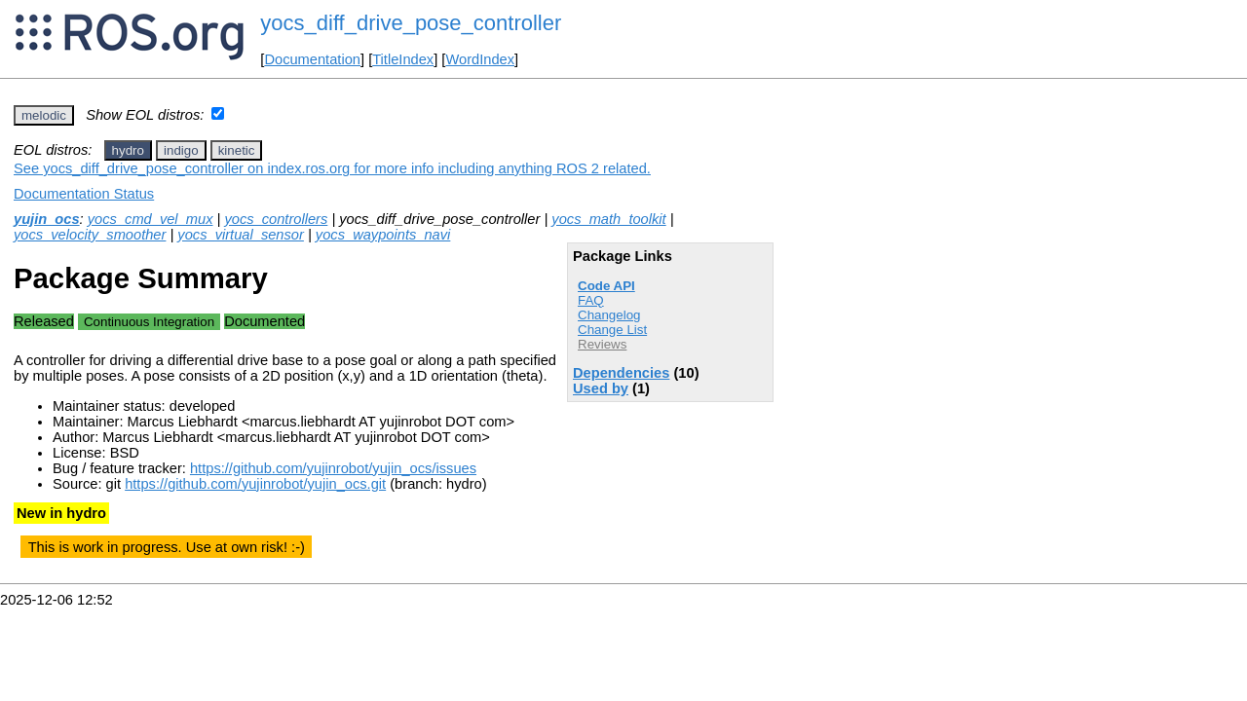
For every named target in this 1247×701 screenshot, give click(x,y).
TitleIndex (403, 59)
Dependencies (621, 373)
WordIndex (479, 59)
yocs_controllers (275, 219)
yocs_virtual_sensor (240, 234)
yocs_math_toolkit (608, 219)
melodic (43, 115)
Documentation (312, 59)
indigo (181, 150)
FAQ (591, 300)
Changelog (609, 315)
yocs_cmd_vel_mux (150, 219)
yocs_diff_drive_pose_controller (410, 23)
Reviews (602, 344)
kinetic (236, 150)
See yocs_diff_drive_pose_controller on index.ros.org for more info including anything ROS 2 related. (332, 168)
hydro (128, 150)
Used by (600, 388)
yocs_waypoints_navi (383, 234)
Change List (612, 329)
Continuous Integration (149, 321)
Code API (606, 285)
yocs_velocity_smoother (90, 234)
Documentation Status (84, 194)
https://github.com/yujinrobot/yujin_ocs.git (255, 484)
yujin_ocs (47, 219)
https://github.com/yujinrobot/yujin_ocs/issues (333, 468)
